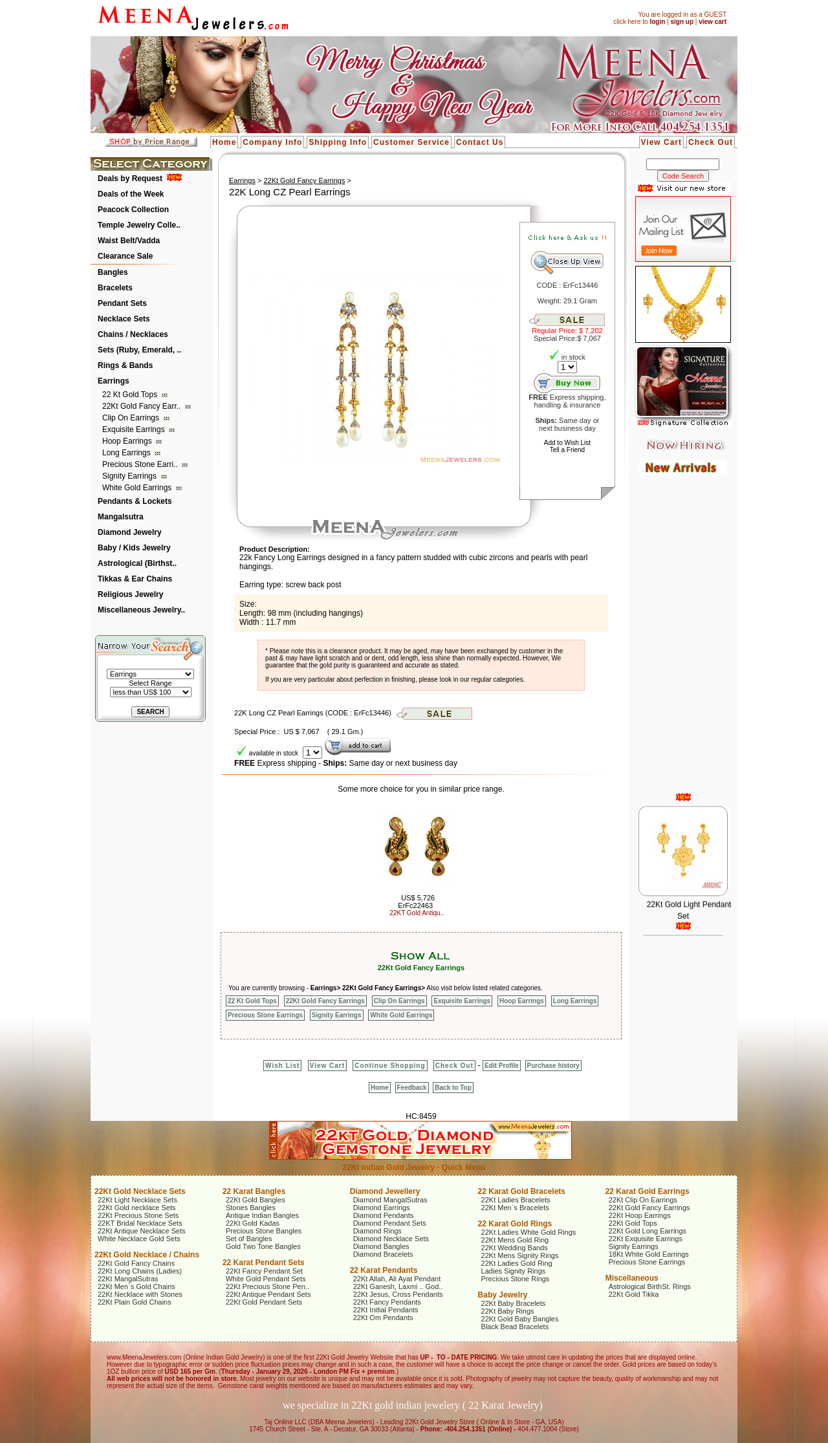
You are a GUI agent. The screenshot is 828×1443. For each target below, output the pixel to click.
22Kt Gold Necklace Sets (140, 1191)
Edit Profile (502, 1065)
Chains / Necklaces (133, 334)
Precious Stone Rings (515, 1279)
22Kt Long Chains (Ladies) (140, 1271)
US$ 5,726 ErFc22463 (416, 901)
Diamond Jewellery (385, 1191)
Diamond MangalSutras (390, 1200)
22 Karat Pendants (384, 1270)
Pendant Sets (122, 303)
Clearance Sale (125, 256)
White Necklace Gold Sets (139, 1238)
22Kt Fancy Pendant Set (264, 1271)
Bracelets (115, 287)
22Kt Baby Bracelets (513, 1303)
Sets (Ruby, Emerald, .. (139, 349)
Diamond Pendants (383, 1215)
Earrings (113, 380)
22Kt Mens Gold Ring (515, 1240)
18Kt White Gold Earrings (649, 1254)
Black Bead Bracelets (515, 1326)
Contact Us (479, 142)
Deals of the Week (131, 194)
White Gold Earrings (138, 487)
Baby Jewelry (503, 1294)
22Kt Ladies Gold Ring (516, 1263)
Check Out (710, 142)
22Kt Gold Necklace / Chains (146, 1254)
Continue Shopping (389, 1065)
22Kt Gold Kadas (252, 1223)
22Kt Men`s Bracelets (515, 1207)
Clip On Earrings (131, 417)
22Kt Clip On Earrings (643, 1200)
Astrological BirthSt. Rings (650, 1286)
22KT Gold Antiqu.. (416, 913)
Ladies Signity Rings (513, 1271)
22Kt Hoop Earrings (640, 1215)
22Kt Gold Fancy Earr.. (142, 406)
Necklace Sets (124, 318)
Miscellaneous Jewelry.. (141, 609)
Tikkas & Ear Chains (135, 578)
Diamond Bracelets (383, 1254)
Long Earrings (127, 452)
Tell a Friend (567, 449)
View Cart (661, 142)
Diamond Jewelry (130, 532)
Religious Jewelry (130, 594)
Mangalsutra (121, 516)
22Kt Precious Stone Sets (138, 1215)
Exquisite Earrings (134, 429)
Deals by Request (130, 178)
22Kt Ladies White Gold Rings (528, 1232)
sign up (681, 21)
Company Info (272, 142)
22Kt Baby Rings (507, 1311)
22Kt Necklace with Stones (140, 1294)
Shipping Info (338, 142)
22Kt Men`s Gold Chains (136, 1286)
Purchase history (553, 1065)
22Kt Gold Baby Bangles (520, 1319)
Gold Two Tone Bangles (263, 1246)
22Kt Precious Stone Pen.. (267, 1286)
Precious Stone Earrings (265, 1015)
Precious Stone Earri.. (141, 464)
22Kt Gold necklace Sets (136, 1207)
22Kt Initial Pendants (386, 1310)
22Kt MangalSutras (128, 1279)
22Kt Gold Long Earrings (647, 1231)
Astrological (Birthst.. (137, 563)
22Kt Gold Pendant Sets (264, 1302)
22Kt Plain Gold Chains (134, 1302)
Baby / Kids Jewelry (134, 547)
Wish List (282, 1065)
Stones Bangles (251, 1207)
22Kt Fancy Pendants (387, 1302)
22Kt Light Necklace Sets (137, 1200)
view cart (712, 21)
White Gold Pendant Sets (266, 1279)
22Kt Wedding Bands (514, 1248)
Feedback (412, 1087)
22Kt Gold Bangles (255, 1200)
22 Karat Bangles (254, 1191)
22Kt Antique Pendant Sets (268, 1294)
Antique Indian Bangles (262, 1215)
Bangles (113, 272)
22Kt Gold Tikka (634, 1294)
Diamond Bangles (381, 1246)
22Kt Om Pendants (383, 1317)
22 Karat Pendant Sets (264, 1262)
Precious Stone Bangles (263, 1231)
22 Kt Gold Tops (131, 394)
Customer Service (411, 142)
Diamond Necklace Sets (391, 1238)
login (657, 21)
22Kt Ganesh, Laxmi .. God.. (398, 1286)
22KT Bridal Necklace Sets (140, 1223)
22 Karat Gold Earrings (647, 1191)
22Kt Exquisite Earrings (645, 1238)
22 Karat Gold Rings (515, 1223)
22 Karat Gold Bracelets (521, 1191)
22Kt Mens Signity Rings (520, 1255)
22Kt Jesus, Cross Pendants (398, 1294)
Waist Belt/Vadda (129, 240)
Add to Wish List (567, 442)
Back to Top (453, 1087)
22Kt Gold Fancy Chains (136, 1263)
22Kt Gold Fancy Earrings (304, 180)
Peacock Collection (133, 209)
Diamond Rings (377, 1231)
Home (224, 142)
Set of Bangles (249, 1238)
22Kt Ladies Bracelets (515, 1200)
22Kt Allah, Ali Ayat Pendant (397, 1279)
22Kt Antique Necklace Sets (142, 1231)
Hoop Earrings (128, 441)
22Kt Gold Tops (633, 1223)
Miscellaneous (632, 1278)
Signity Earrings (130, 476)
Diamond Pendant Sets (389, 1223)
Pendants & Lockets (135, 501)
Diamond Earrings (381, 1207)
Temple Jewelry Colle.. (139, 225)
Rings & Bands (125, 365)
